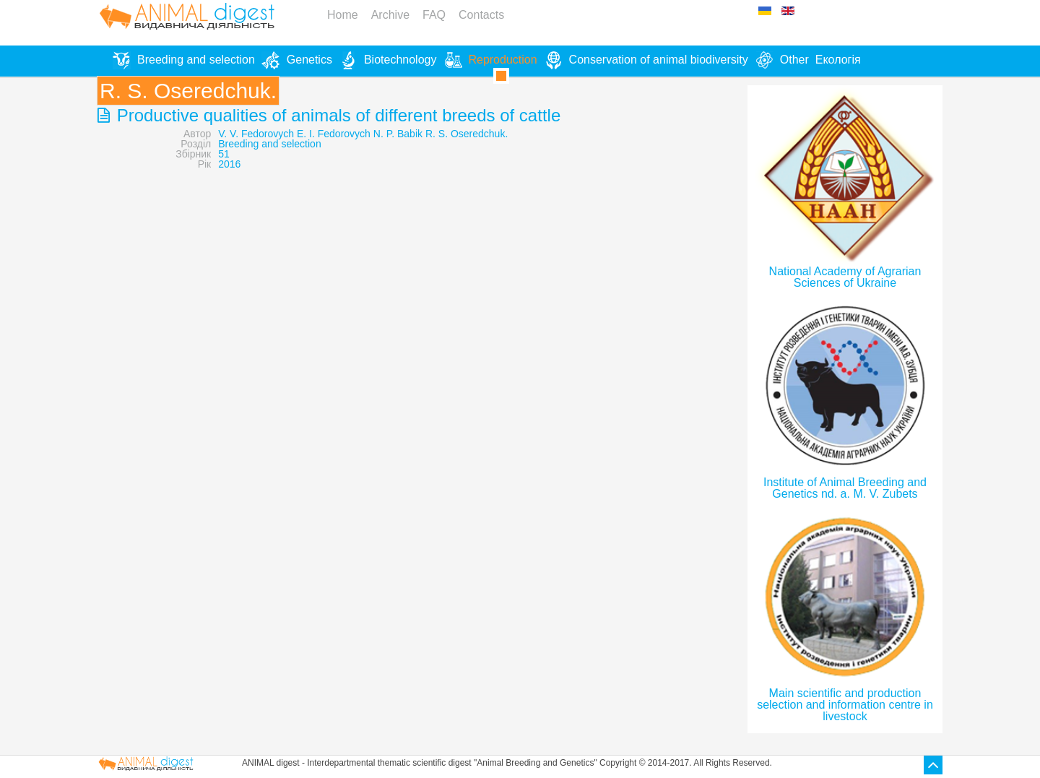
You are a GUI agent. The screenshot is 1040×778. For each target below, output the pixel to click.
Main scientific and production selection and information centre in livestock (845, 704)
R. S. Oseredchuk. (466, 133)
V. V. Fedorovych (256, 133)
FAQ (434, 15)
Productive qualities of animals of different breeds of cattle (336, 115)
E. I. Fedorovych (333, 133)
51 (224, 154)
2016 (229, 164)
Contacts (481, 15)
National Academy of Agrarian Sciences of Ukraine (845, 277)
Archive (390, 15)
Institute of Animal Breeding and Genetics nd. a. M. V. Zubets (845, 488)
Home (342, 15)
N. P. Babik (397, 133)
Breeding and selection (269, 144)
